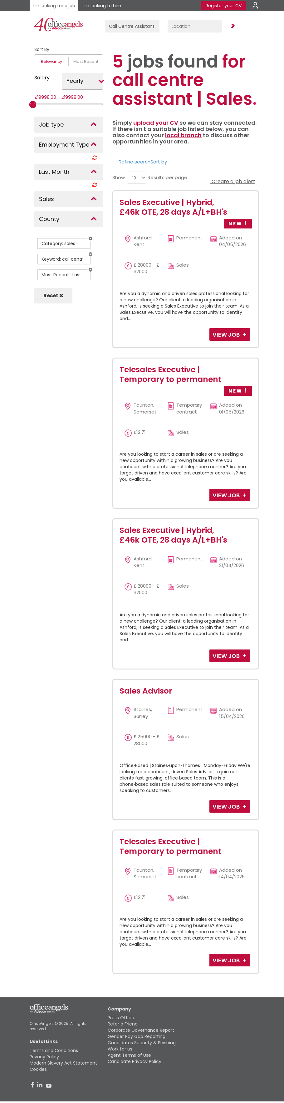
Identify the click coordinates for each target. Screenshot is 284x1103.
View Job (227, 334)
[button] (90, 238)
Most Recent (85, 61)
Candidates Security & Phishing (142, 1043)
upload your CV (155, 123)
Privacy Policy (44, 1057)
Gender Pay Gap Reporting (136, 1036)
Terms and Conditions (54, 1050)
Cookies (38, 1069)
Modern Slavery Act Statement (63, 1063)
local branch (183, 135)
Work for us (120, 1049)
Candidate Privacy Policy (134, 1061)
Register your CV (224, 6)
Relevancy (51, 61)
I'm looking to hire (102, 6)
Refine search (134, 161)
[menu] (137, 178)
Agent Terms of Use (129, 1055)
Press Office (121, 1018)
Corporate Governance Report (141, 1030)
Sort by (158, 161)
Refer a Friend (123, 1024)
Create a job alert (232, 181)
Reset (53, 295)
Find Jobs (232, 26)
